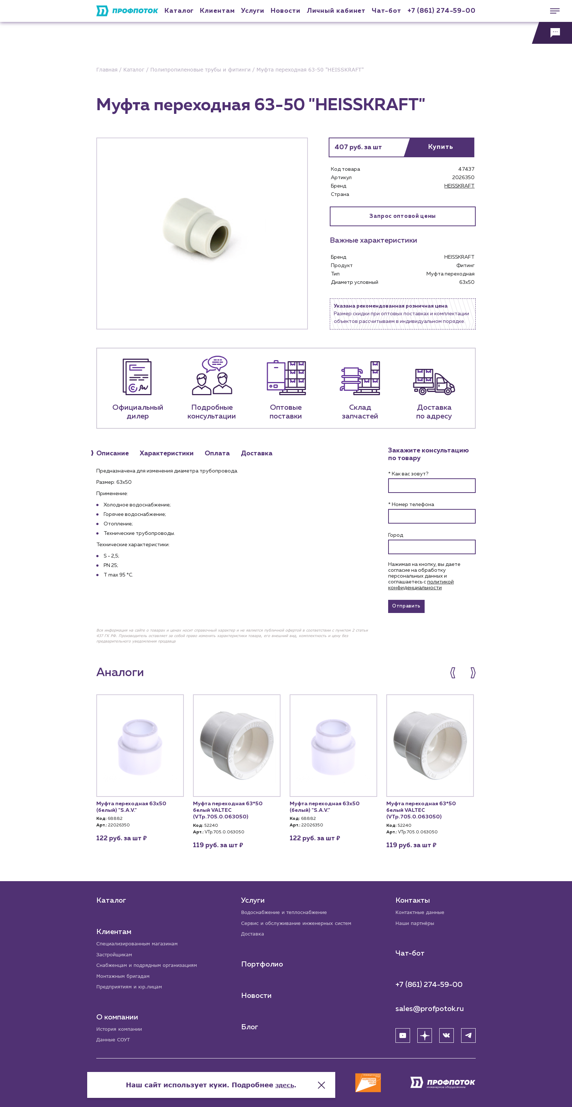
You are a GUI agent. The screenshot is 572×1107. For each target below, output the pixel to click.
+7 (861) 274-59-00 (441, 11)
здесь (359, 1078)
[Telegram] (468, 1033)
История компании (121, 1028)
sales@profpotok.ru (429, 1006)
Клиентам (217, 11)
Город (395, 535)
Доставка (254, 932)
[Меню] (552, 11)
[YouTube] (402, 1033)
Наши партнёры (416, 920)
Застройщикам (115, 952)
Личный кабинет (336, 11)
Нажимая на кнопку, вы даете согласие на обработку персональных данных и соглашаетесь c (424, 576)
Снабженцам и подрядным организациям (151, 963)
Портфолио (263, 962)
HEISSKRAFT (459, 186)
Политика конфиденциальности (132, 1086)
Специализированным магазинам (140, 940)
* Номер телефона (411, 504)
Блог (250, 1025)
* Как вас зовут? (408, 474)
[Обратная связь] (552, 33)
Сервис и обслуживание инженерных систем (301, 920)
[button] (456, 676)
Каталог (179, 11)
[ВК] (446, 1033)
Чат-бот (386, 11)
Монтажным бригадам (125, 974)
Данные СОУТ (114, 1040)
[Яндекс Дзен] (424, 1033)
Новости (257, 993)
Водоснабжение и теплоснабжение (288, 909)
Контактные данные (421, 909)
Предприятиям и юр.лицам (132, 986)
